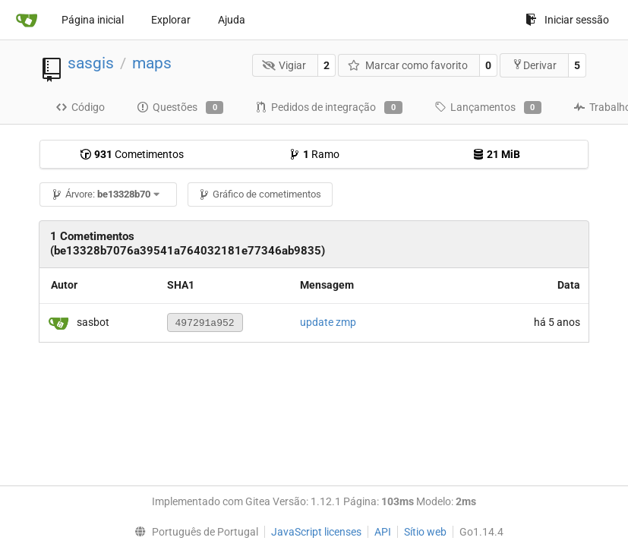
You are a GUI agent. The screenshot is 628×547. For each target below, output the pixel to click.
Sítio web (425, 532)
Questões (180, 108)
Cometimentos (132, 154)
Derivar (534, 64)
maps (152, 63)
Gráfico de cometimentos (259, 194)
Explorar (171, 20)
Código (80, 107)
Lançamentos (487, 108)
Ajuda (231, 20)
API (382, 532)
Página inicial (93, 20)
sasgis (91, 63)
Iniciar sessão (567, 20)
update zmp (328, 322)
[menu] (193, 532)
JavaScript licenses (316, 532)
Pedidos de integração (328, 108)
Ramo (314, 154)
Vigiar (284, 65)
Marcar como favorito (408, 65)
